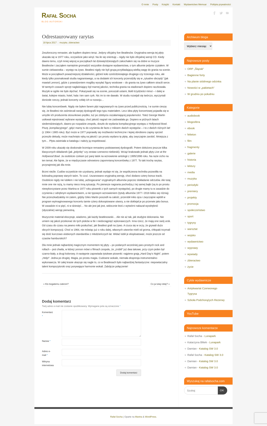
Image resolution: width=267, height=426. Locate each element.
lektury (191, 165)
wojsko (191, 235)
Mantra (138, 417)
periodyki (192, 184)
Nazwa (46, 341)
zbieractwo (74, 42)
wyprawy (192, 247)
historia (191, 159)
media (191, 172)
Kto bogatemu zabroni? (56, 284)
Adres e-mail (46, 353)
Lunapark (210, 335)
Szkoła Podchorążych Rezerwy (206, 300)
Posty (155, 4)
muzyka (63, 42)
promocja (193, 203)
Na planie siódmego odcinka (204, 81)
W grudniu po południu (200, 94)
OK (221, 390)
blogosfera (193, 121)
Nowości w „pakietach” (200, 87)
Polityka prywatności (220, 4)
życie (190, 266)
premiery (192, 191)
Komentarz (47, 314)
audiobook (193, 115)
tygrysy (191, 222)
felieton (191, 134)
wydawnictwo (195, 241)
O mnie (145, 4)
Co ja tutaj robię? (160, 284)
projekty (192, 197)
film (189, 140)
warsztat (192, 228)
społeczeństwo (196, 210)
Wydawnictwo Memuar (195, 4)
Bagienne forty (196, 75)
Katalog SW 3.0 (208, 348)
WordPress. (151, 417)
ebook (191, 128)
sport (190, 216)
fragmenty (193, 147)
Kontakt (176, 4)
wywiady (192, 254)
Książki (165, 4)
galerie (191, 153)
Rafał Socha (59, 15)
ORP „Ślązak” (195, 68)
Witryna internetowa (47, 363)
